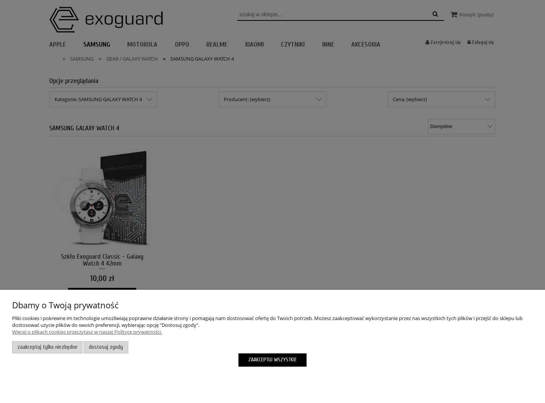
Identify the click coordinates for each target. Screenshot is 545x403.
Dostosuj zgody (106, 347)
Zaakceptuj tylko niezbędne (47, 347)
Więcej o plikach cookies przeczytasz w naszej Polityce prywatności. (87, 331)
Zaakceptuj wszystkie (272, 359)
